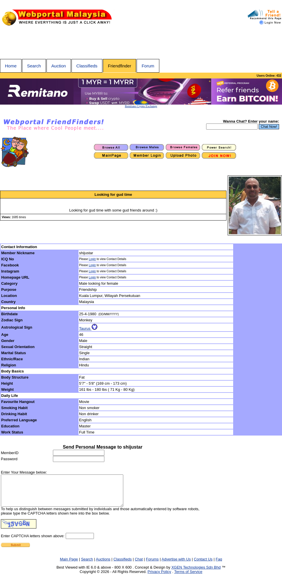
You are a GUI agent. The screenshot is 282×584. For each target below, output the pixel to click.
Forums (152, 565)
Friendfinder (119, 65)
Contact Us (203, 565)
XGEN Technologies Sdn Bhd (196, 573)
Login (92, 259)
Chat (139, 565)
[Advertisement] (141, 43)
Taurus (88, 328)
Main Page (69, 565)
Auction (58, 65)
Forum (148, 65)
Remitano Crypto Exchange (141, 106)
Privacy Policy (159, 578)
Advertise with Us (176, 565)
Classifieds (87, 65)
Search (34, 65)
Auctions (103, 565)
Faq (219, 565)
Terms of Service (188, 578)
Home (11, 65)
